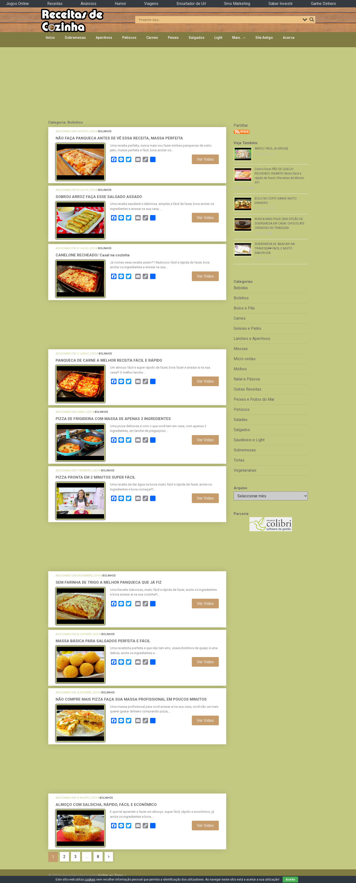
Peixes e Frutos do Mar (254, 399)
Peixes (173, 38)
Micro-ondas (245, 358)
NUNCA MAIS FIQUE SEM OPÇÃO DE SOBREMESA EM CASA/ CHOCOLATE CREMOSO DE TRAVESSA (280, 223)
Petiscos (129, 38)
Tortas (239, 460)
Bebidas (241, 288)
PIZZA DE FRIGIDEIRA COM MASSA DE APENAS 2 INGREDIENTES (113, 419)
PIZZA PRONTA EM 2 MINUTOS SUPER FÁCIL (95, 477)
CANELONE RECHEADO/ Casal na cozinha (93, 255)
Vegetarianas (245, 470)
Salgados (196, 38)
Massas (241, 348)
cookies (90, 879)
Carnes (152, 38)
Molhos (240, 369)
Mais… (237, 38)
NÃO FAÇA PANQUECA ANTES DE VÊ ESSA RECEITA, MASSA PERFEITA (119, 138)
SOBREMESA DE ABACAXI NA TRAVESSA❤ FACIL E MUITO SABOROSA (275, 248)
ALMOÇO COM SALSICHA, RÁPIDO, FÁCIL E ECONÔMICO (106, 804)
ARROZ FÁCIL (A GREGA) (271, 148)
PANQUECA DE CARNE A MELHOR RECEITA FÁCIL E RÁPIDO (109, 360)
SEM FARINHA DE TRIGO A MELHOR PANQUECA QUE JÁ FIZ (109, 582)
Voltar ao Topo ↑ (112, 875)
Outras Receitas (247, 389)
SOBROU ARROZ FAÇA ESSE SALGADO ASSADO (99, 197)
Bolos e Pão (244, 308)
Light (218, 38)
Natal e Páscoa (247, 379)
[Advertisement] (178, 82)
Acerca (288, 38)
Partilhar (241, 125)
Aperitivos (104, 38)
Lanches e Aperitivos (252, 338)
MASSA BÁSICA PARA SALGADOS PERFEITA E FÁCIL (103, 641)
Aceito (290, 879)
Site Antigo (264, 38)
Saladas (240, 419)
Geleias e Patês (247, 328)
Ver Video (205, 159)
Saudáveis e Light (249, 440)
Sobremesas (75, 38)
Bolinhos (104, 131)
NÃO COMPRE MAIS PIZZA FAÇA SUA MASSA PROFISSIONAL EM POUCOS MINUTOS (131, 699)
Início (50, 38)
